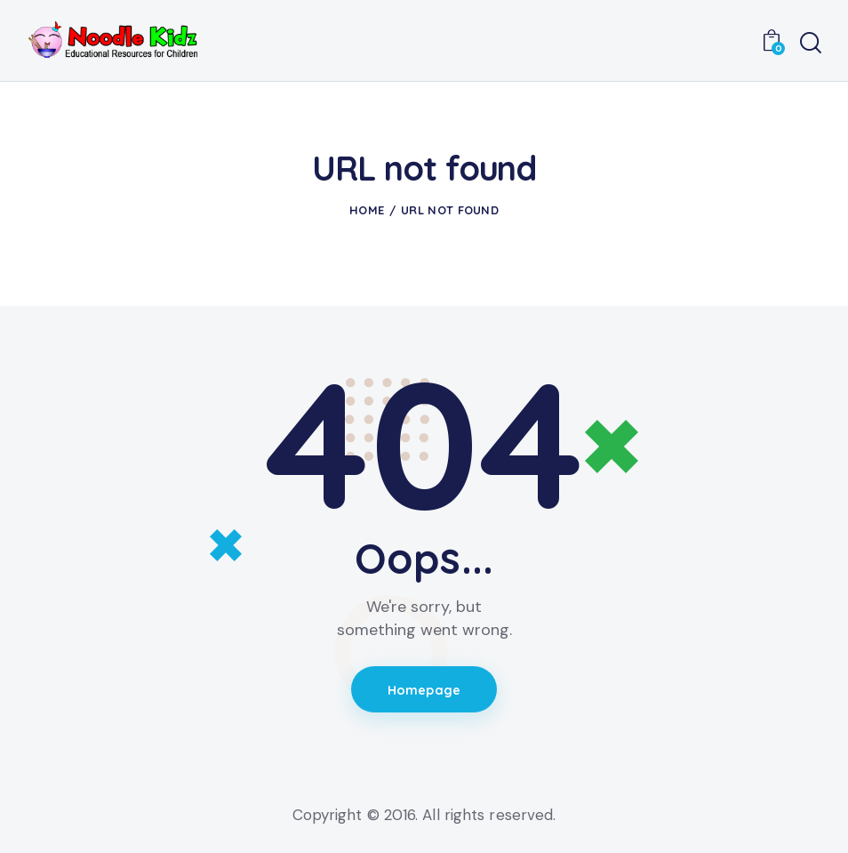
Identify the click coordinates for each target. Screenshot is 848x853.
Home (366, 210)
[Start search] (810, 43)
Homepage (424, 690)
